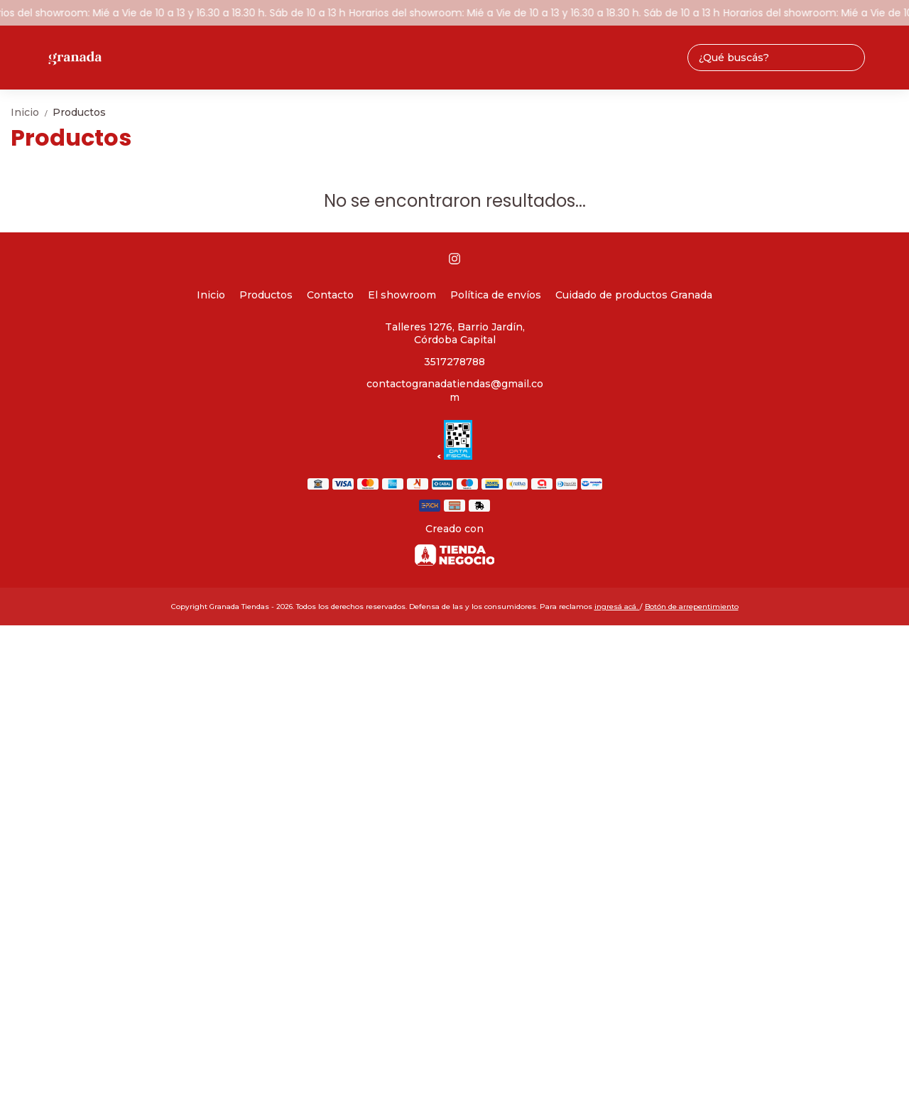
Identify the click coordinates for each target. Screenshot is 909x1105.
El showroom (402, 295)
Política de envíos (495, 295)
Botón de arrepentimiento (692, 606)
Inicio (32, 112)
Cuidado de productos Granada (633, 295)
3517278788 (454, 361)
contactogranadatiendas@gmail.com (454, 390)
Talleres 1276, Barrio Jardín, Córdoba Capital (455, 333)
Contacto (330, 295)
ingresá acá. (617, 606)
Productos (79, 112)
